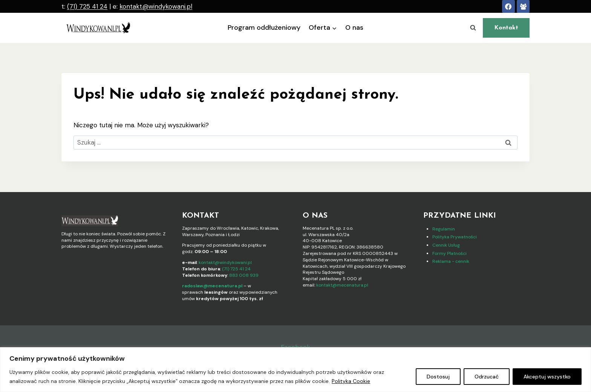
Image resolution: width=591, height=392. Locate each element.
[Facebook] (508, 6)
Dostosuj (438, 376)
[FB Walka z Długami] (523, 6)
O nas (354, 27)
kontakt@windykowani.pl (155, 6)
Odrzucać (487, 376)
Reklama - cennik (450, 261)
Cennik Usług (446, 245)
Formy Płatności (449, 253)
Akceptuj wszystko (547, 376)
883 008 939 (244, 275)
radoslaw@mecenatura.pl (212, 286)
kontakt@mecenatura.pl (342, 285)
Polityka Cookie (351, 381)
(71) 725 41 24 (87, 6)
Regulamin (443, 229)
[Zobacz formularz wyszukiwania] (473, 28)
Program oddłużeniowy (264, 27)
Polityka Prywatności (454, 237)
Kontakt (506, 28)
